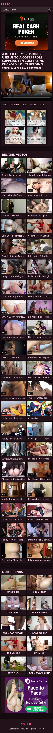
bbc (24, 104)
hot (5, 104)
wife (42, 104)
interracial (14, 104)
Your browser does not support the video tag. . (26, 86)
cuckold (32, 104)
